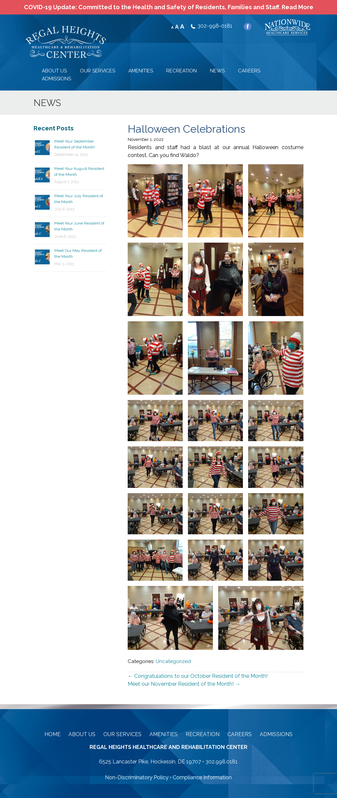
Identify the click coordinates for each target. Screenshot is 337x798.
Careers (239, 734)
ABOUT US (54, 71)
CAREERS (249, 71)
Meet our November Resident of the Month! (184, 684)
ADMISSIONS (56, 79)
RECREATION (181, 71)
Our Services (122, 734)
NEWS (217, 71)
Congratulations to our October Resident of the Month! (198, 676)
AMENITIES (140, 71)
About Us (81, 734)
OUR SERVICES (97, 71)
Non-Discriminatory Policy (136, 777)
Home (52, 734)
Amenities (163, 734)
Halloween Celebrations (186, 128)
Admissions (276, 734)
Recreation (203, 734)
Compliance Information (202, 777)
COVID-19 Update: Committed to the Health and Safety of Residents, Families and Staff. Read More (168, 7)
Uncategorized (173, 661)
